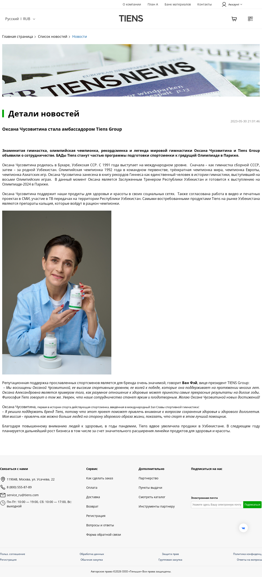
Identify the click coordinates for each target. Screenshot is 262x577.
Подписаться (252, 504)
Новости (79, 36)
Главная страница (19, 36)
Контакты (204, 4)
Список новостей (54, 36)
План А (153, 4)
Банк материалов (178, 4)
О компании (132, 4)
